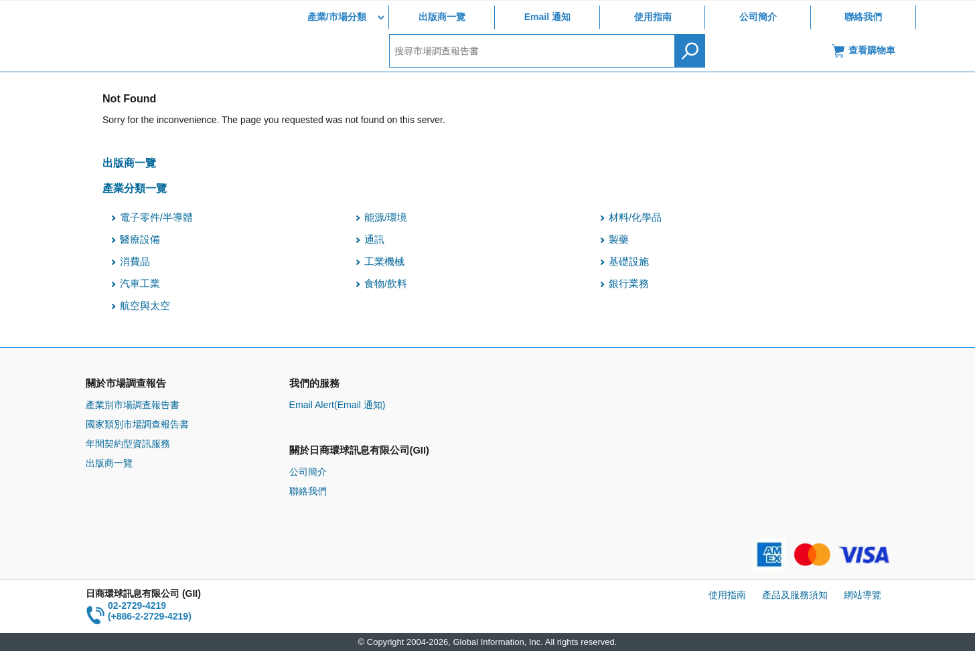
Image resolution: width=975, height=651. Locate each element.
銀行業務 (629, 283)
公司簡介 (758, 16)
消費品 (135, 261)
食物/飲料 (385, 283)
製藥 (619, 239)
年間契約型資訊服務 (128, 443)
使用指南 (653, 16)
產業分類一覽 (134, 188)
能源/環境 (385, 217)
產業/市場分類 (336, 16)
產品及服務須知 (795, 594)
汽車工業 (140, 283)
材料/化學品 (635, 217)
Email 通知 (547, 16)
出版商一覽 (442, 16)
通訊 (374, 239)
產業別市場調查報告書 (132, 404)
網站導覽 (862, 594)
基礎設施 (629, 261)
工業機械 (384, 261)
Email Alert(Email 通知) (337, 404)
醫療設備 (140, 239)
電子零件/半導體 (156, 217)
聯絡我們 (863, 16)
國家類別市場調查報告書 (137, 424)
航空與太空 (145, 305)
